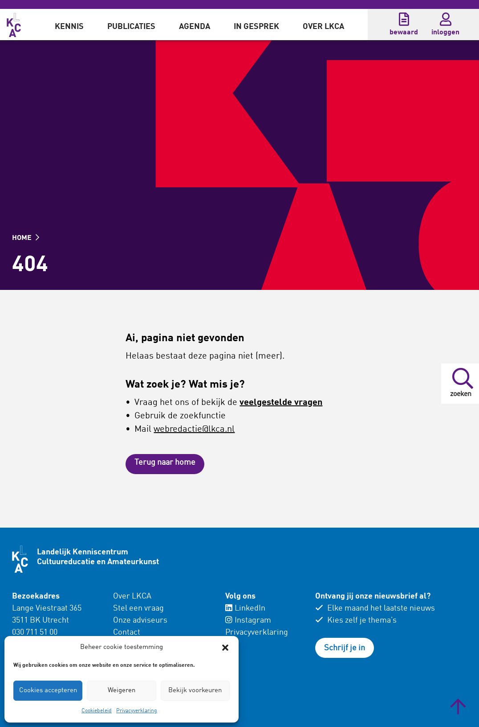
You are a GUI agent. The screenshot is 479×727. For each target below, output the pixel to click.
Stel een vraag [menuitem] (138, 608)
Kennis (69, 27)
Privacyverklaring (136, 711)
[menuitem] (69, 24)
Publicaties (131, 27)
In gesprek (256, 27)
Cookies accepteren (48, 690)
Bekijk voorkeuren (195, 690)
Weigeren (121, 690)
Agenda (194, 27)
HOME (25, 238)
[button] (225, 647)
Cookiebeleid (96, 711)
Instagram (248, 620)
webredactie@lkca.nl (194, 429)
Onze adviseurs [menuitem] (140, 620)
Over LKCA (323, 27)
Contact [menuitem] (126, 632)
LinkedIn (245, 608)
